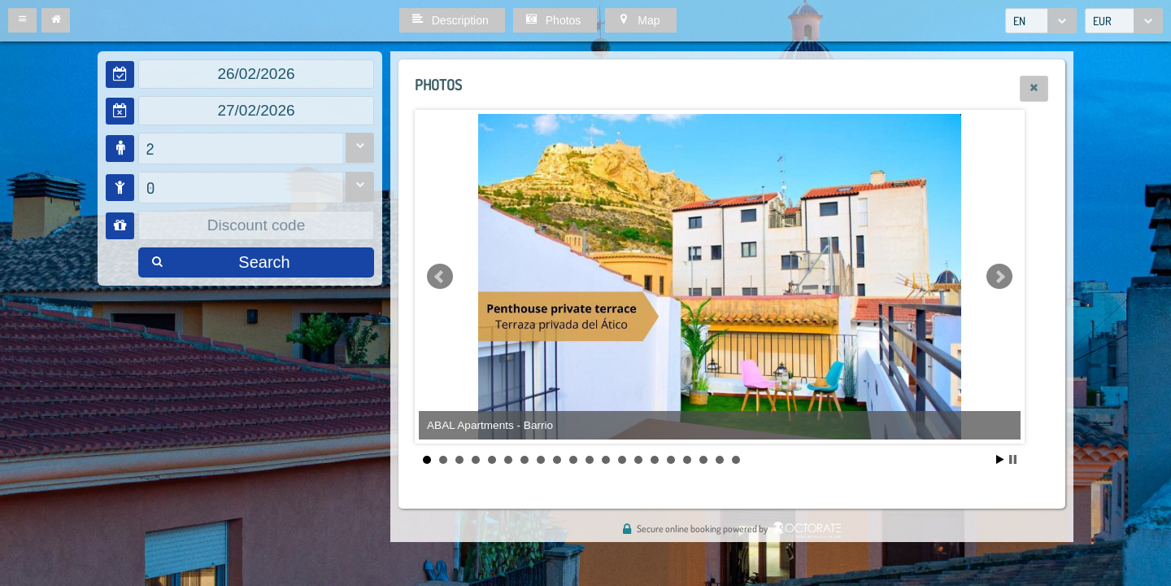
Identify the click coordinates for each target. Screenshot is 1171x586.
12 (606, 460)
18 (703, 460)
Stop (1012, 459)
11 (590, 460)
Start (1000, 459)
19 (720, 460)
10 (573, 460)
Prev (440, 277)
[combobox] (1041, 20)
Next (999, 277)
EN (1019, 21)
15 (655, 460)
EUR (1102, 21)
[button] (22, 20)
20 (736, 460)
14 (638, 460)
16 (671, 460)
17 (687, 460)
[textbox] (256, 74)
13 (622, 460)
